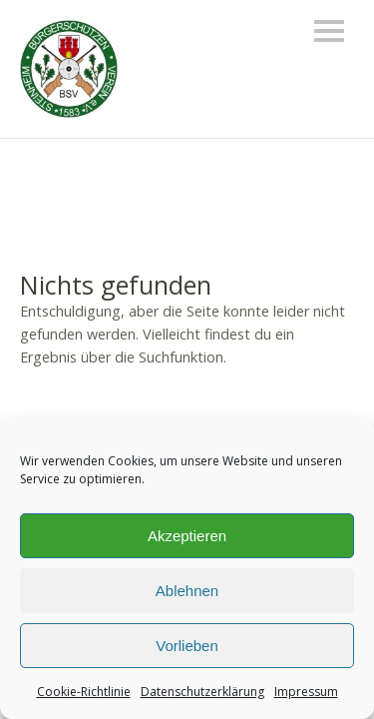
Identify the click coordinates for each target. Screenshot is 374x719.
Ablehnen (187, 590)
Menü (329, 31)
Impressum (306, 691)
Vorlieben (187, 645)
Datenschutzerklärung (202, 691)
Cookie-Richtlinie (84, 691)
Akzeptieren (187, 535)
